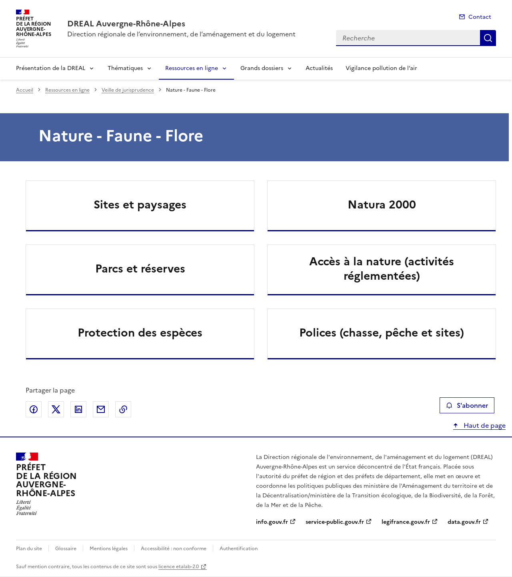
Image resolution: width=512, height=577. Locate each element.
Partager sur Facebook (34, 409)
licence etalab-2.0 (178, 566)
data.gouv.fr (464, 522)
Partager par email (101, 409)
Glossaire (65, 548)
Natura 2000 (382, 204)
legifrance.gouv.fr (406, 522)
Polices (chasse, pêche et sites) (381, 332)
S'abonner (467, 405)
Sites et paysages (140, 204)
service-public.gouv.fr (335, 522)
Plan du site (29, 548)
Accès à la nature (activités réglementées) (381, 268)
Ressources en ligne (191, 68)
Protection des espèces (140, 332)
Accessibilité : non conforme (173, 548)
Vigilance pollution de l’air (381, 68)
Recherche (488, 38)
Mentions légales (109, 548)
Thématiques (125, 68)
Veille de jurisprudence (128, 90)
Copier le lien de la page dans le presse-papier (123, 409)
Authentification (239, 548)
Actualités (319, 68)
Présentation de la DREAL (50, 68)
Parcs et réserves (140, 268)
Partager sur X (56, 409)
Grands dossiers (261, 68)
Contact (479, 17)
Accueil (24, 90)
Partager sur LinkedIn (78, 409)
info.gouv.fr (272, 522)
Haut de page (484, 425)
